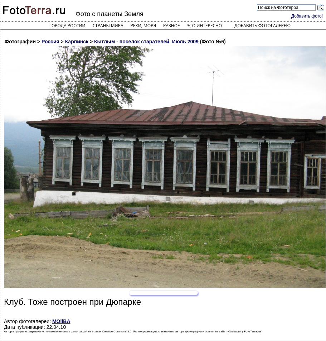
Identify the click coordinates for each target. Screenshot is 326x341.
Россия (50, 41)
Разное (171, 26)
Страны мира (108, 26)
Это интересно (204, 26)
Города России (67, 26)
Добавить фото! (307, 16)
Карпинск (76, 41)
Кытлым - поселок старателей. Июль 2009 (146, 41)
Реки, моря (143, 26)
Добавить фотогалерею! (263, 26)
